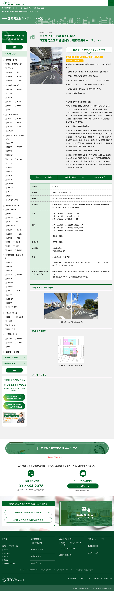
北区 (7, 110)
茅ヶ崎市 (9, 287)
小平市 (8, 159)
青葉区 (8, 250)
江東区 (18, 127)
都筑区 (18, 250)
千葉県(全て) (10, 334)
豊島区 (8, 80)
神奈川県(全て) (11, 205)
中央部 (8, 321)
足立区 (8, 118)
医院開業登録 (14, 397)
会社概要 (72, 578)
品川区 (8, 89)
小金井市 (9, 188)
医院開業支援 (36, 539)
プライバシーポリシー (68, 570)
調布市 (8, 151)
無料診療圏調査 (37, 543)
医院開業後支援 (37, 549)
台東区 (18, 123)
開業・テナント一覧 (10, 546)
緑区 (7, 242)
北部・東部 (10, 325)
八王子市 (9, 143)
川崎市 (8, 262)
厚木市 (18, 291)
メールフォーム (87, 486)
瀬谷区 (16, 242)
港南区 (8, 238)
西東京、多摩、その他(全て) (14, 137)
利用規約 (80, 570)
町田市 (8, 147)
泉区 (16, 246)
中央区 (8, 72)
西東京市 (9, 155)
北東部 (8, 343)
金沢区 (18, 230)
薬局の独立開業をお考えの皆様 (32, 512)
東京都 (6, 550)
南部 (7, 317)
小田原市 (9, 282)
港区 (17, 72)
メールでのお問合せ (14, 406)
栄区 (7, 246)
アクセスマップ (102, 177)
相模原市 (9, 266)
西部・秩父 (10, 329)
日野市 (18, 159)
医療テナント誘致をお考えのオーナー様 (71, 544)
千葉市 (18, 338)
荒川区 (8, 123)
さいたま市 (18, 317)
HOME (4, 539)
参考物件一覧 (36, 563)
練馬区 (8, 105)
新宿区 (18, 76)
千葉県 (6, 560)
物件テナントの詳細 (46, 177)
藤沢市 (8, 278)
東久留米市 (10, 192)
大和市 (8, 295)
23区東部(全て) (12, 114)
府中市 (18, 147)
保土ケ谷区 (10, 226)
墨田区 (8, 127)
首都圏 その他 (11, 351)
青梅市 (8, 179)
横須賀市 (9, 270)
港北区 (8, 234)
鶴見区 (8, 213)
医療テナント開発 (66, 539)
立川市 (8, 163)
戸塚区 (18, 234)
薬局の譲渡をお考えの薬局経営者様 (31, 520)
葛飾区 (18, 118)
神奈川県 (7, 553)
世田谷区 (9, 97)
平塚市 (8, 274)
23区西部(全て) (12, 85)
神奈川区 (9, 217)
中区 (7, 222)
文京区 (18, 80)
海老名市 (9, 299)
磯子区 (8, 230)
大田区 (8, 93)
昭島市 (8, 196)
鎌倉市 (18, 274)
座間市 (8, 303)
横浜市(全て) (11, 209)
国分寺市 (9, 183)
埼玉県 (6, 556)
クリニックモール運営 (68, 548)
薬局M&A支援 (93, 552)
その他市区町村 (11, 200)
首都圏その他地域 (9, 563)
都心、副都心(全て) (13, 64)
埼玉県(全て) (10, 312)
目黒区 (18, 89)
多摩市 (8, 171)
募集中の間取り (74, 177)
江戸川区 (9, 131)
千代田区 (9, 68)
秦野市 (8, 291)
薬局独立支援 (93, 546)
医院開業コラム (65, 555)
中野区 (8, 101)
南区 (16, 222)
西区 (19, 217)
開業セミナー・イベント (97, 539)
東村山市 (9, 167)
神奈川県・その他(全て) (14, 256)
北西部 (18, 343)
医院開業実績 (36, 556)
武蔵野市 (9, 175)
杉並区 (18, 101)
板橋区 (18, 105)
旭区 (17, 238)
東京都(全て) (10, 60)
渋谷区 (8, 76)
